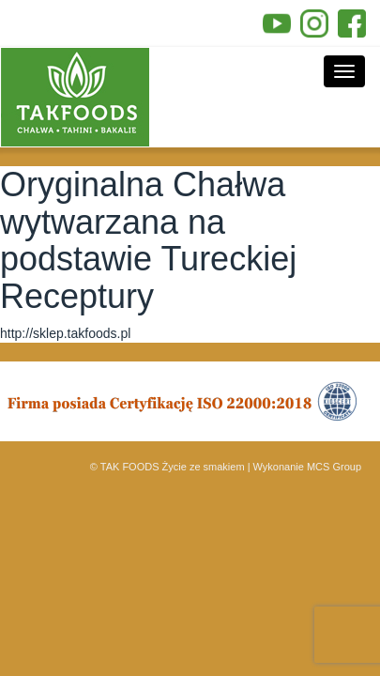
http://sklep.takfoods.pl (65, 333)
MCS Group (334, 466)
